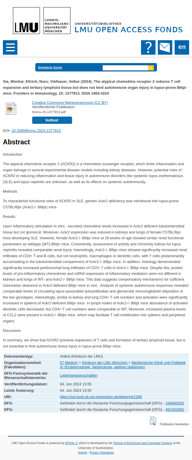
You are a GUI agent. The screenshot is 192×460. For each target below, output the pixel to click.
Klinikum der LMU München (104, 362)
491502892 (174, 409)
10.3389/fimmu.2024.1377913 (36, 130)
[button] (152, 421)
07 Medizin (69, 362)
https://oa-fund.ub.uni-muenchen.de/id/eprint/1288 (101, 397)
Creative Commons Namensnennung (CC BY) (70, 102)
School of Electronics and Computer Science (143, 443)
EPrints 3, (71, 443)
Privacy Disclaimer (102, 452)
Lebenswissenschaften (78, 375)
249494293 (174, 403)
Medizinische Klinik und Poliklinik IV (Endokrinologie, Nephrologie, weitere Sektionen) (123, 364)
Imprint (82, 452)
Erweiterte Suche (50, 67)
